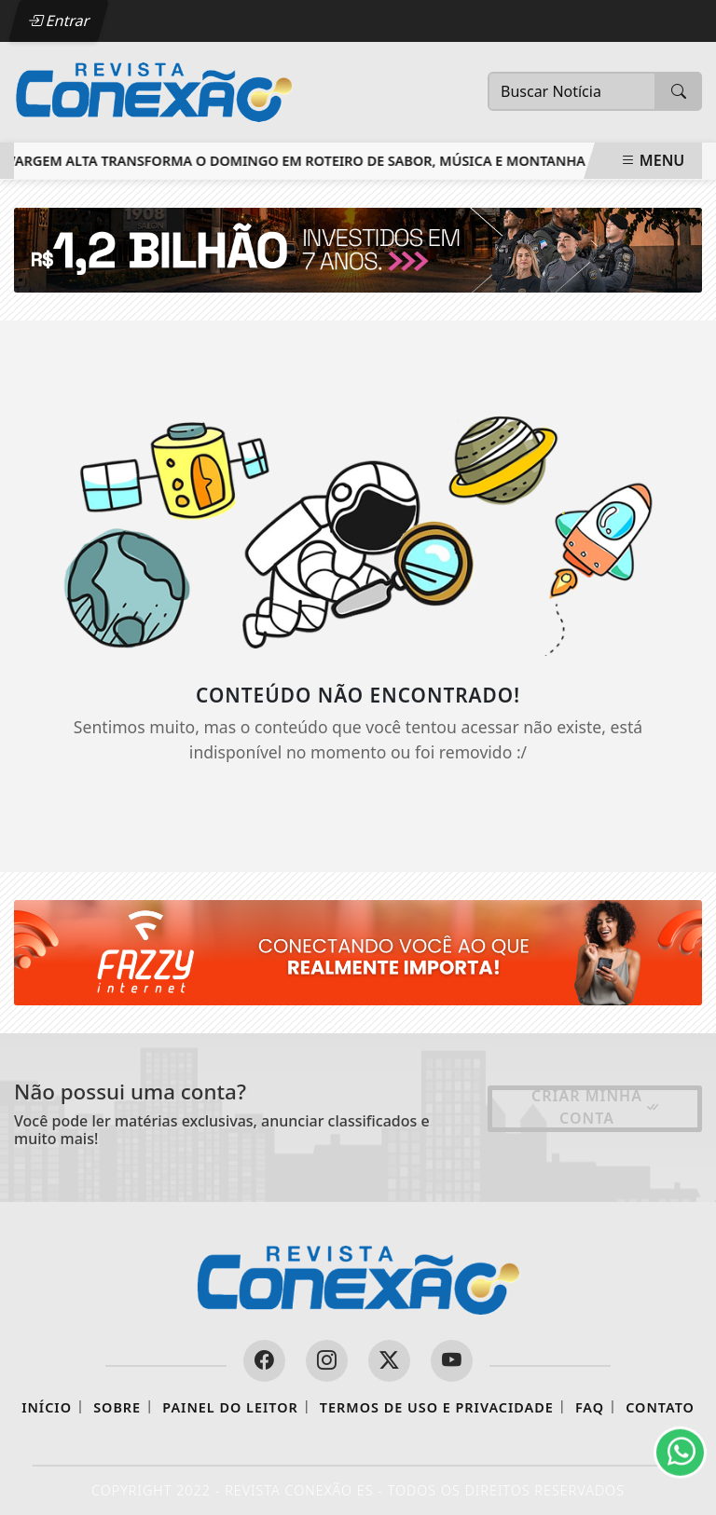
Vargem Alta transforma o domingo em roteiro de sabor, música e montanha (298, 161)
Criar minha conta (596, 1106)
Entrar (58, 20)
